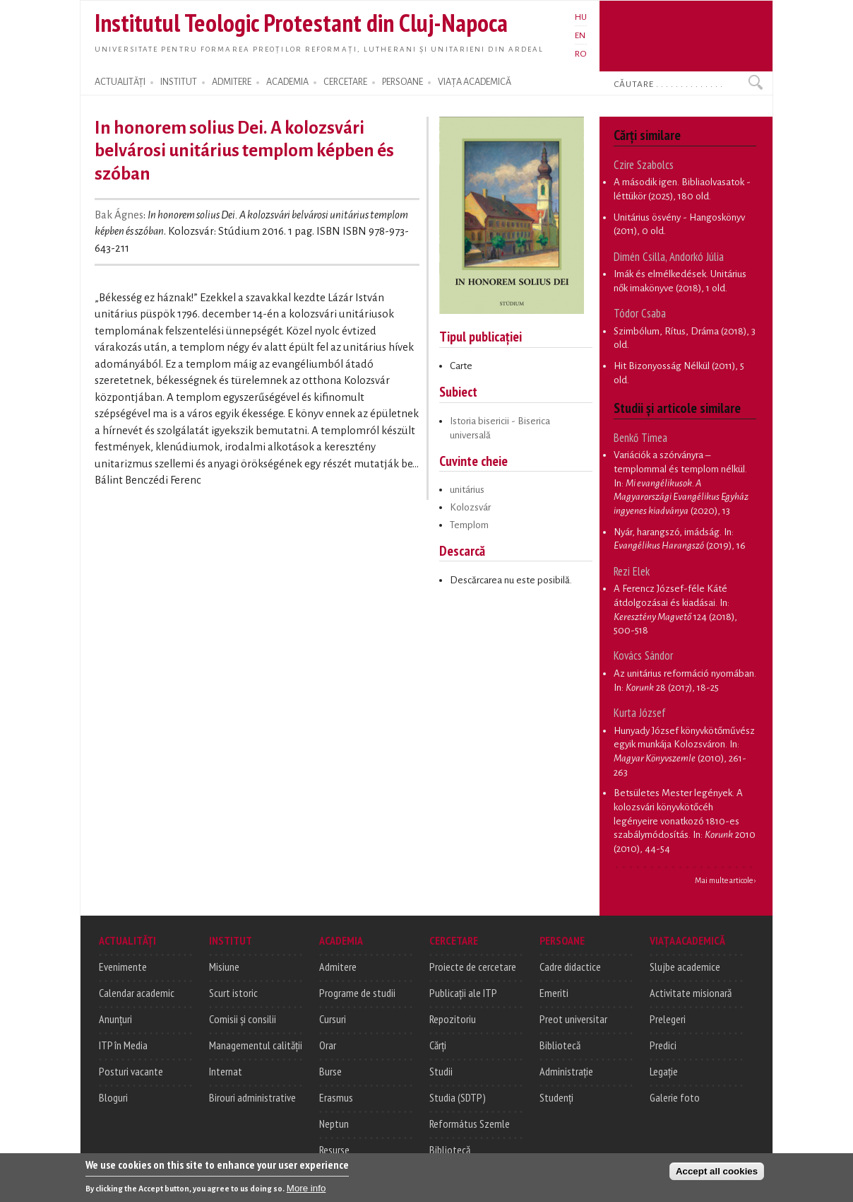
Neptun (334, 1123)
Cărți (437, 1045)
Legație (664, 1071)
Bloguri (113, 1097)
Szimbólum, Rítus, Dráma (666, 331)
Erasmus (336, 1097)
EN (580, 35)
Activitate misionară (691, 993)
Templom (469, 525)
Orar (327, 1045)
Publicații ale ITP (463, 993)
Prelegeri (668, 1019)
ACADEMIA (287, 82)
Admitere (338, 966)
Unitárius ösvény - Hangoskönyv (679, 217)
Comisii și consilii (242, 1019)
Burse (330, 1071)
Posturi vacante (131, 1071)
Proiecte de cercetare (472, 966)
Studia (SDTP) (457, 1097)
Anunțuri (115, 1019)
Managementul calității (255, 1045)
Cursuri (332, 1019)
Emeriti (553, 993)
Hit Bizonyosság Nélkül (662, 366)
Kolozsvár (470, 507)
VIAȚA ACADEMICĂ (474, 82)
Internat (225, 1071)
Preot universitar (573, 1019)
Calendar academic (136, 993)
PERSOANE (402, 82)
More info (306, 1191)
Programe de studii (357, 993)
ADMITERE (231, 82)
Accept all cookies (717, 1174)
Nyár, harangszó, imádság (667, 532)
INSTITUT (178, 82)
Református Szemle (469, 1123)
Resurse (334, 1150)
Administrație (566, 1071)
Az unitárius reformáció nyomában (684, 673)
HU (581, 17)
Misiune (224, 966)
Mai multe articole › (725, 880)
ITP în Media (123, 1045)
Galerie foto (675, 1097)
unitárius (467, 489)
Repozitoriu (452, 1019)
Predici (663, 1045)
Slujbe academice (685, 966)
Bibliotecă (449, 1150)
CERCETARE (345, 82)
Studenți (556, 1097)
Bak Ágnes (119, 215)
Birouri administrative (252, 1097)
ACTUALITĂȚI (120, 82)
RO (581, 54)
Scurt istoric (233, 993)
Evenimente (123, 966)
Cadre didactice (570, 966)
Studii (441, 1071)
